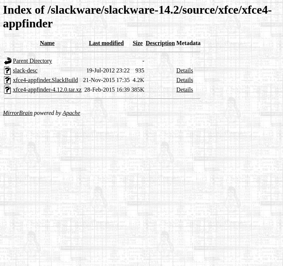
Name (47, 43)
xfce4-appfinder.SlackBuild (45, 80)
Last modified (106, 43)
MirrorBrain (17, 113)
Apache (71, 113)
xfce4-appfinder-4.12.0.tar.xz (47, 89)
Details (185, 70)
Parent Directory (32, 61)
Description (160, 43)
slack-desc (25, 70)
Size (138, 43)
